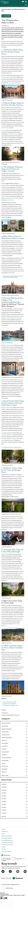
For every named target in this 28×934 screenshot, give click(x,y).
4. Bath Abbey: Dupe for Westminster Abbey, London (12, 237)
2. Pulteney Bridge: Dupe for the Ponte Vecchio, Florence (12, 104)
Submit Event (7, 855)
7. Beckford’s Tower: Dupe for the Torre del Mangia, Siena (11, 470)
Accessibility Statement (7, 840)
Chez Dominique (5, 127)
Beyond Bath (5, 726)
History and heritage (7, 737)
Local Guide (4, 746)
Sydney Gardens (18, 206)
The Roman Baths (6, 60)
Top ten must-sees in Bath (9, 703)
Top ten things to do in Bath (9, 702)
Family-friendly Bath (6, 729)
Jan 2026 (4, 801)
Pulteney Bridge (10, 111)
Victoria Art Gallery (5, 141)
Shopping (4, 754)
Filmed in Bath (5, 731)
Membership (4, 831)
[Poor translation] (5, 898)
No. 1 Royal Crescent (14, 438)
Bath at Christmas (6, 723)
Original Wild (15, 614)
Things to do (5, 766)
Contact (3, 829)
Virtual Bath (4, 769)
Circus (11, 434)
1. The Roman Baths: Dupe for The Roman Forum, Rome (12, 51)
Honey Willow (18, 122)
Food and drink (5, 734)
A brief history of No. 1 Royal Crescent (12, 447)
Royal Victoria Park (7, 407)
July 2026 (4, 784)
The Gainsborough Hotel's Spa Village (13, 318)
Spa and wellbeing (6, 757)
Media (2, 833)
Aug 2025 (4, 816)
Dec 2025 (4, 804)
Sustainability (5, 760)
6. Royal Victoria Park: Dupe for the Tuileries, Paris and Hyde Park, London (12, 403)
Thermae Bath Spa (10, 298)
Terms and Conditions (6, 838)
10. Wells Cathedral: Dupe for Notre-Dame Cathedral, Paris (12, 647)
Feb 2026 (4, 798)
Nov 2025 (4, 807)
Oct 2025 (4, 810)
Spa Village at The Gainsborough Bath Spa (12, 300)
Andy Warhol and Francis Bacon (11, 198)
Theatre (3, 763)
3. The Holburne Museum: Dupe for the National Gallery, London (12, 168)
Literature (3, 575)
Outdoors (4, 749)
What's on (4, 772)
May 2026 (4, 790)
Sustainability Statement (7, 842)
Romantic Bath (5, 752)
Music (19, 573)
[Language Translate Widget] (8, 858)
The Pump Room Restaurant (7, 77)
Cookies (3, 847)
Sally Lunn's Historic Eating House (13, 82)
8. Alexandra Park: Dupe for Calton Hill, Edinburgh (12, 550)
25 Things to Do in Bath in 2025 (10, 705)
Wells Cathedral (18, 654)
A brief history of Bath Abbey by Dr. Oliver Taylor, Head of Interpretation (13, 276)
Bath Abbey (15, 246)
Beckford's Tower (13, 476)
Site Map (3, 849)
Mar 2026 (4, 796)
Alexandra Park (4, 554)
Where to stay (5, 775)
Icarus (11, 122)
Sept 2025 (4, 813)
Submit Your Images (6, 851)
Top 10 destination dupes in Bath (9, 21)
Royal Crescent (4, 434)
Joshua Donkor (10, 200)
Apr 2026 (4, 793)
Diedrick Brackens (5, 196)
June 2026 (4, 787)
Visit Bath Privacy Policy (7, 844)
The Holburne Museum (13, 134)
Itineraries (4, 740)
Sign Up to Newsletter (6, 836)
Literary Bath (5, 743)
